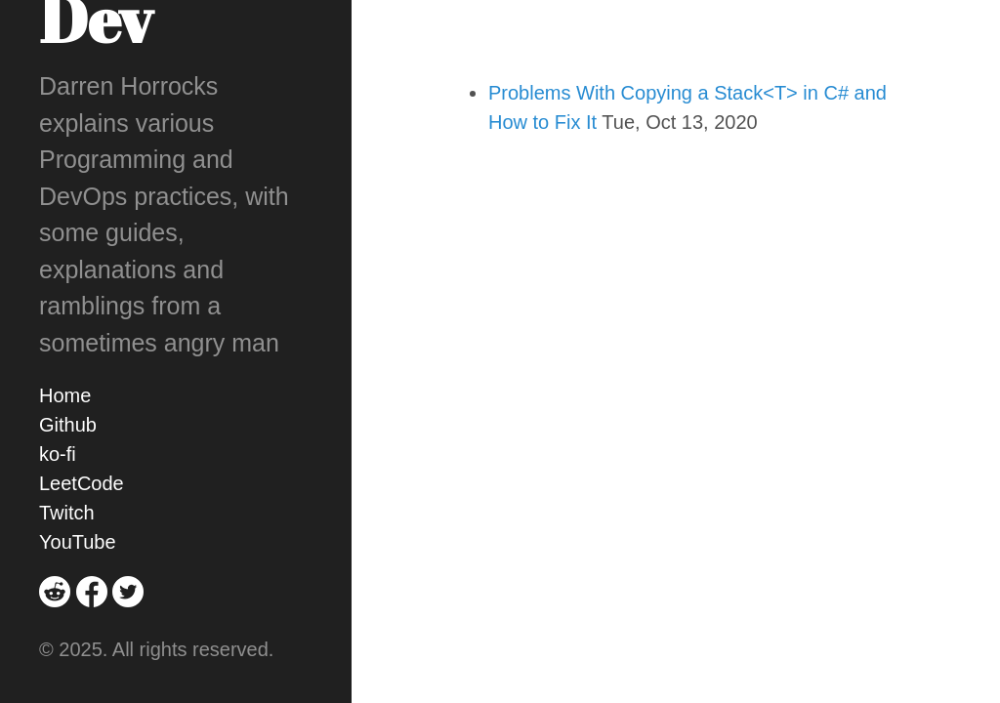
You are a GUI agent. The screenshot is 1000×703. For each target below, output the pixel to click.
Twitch (67, 512)
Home (65, 395)
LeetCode (81, 483)
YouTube (77, 542)
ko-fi (57, 454)
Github (68, 424)
